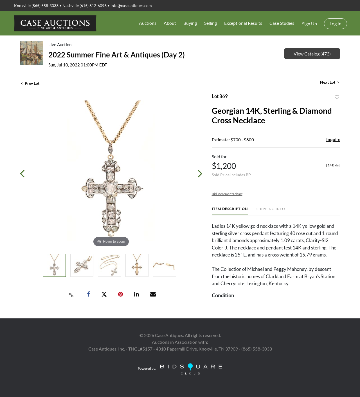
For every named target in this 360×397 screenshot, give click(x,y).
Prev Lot (30, 83)
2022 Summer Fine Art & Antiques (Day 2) (116, 54)
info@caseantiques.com (131, 5)
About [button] (170, 23)
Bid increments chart (227, 194)
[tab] (230, 211)
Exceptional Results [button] (243, 23)
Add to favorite (337, 97)
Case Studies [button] (281, 23)
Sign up (309, 23)
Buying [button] (190, 23)
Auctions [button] (147, 23)
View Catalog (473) (312, 53)
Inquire (333, 139)
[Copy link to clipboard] (71, 294)
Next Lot (329, 82)
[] (333, 165)
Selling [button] (210, 23)
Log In (335, 23)
